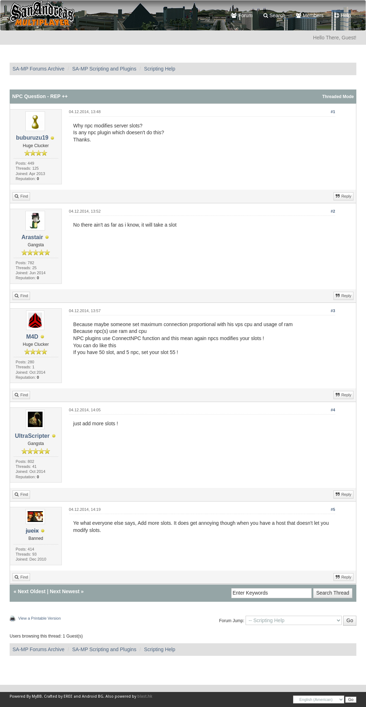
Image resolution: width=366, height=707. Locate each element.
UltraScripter (32, 436)
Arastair (32, 237)
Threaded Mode (338, 96)
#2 (333, 211)
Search (274, 15)
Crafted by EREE (58, 696)
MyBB (37, 696)
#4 (333, 410)
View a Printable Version (39, 618)
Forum (241, 15)
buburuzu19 (32, 138)
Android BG (92, 696)
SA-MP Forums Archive (38, 69)
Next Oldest (32, 591)
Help (342, 15)
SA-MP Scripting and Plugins (104, 69)
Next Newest (64, 591)
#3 (333, 311)
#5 (333, 509)
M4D (32, 337)
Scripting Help (159, 69)
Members (309, 15)
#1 (333, 112)
